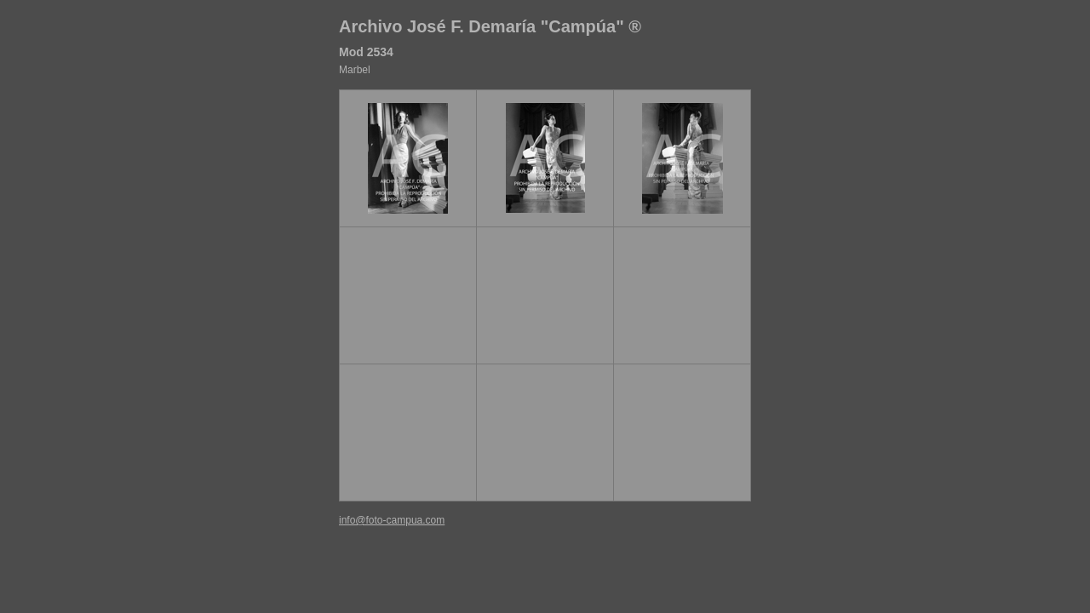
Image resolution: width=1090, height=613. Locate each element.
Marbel (354, 70)
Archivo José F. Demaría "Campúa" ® (490, 26)
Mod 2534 (366, 52)
